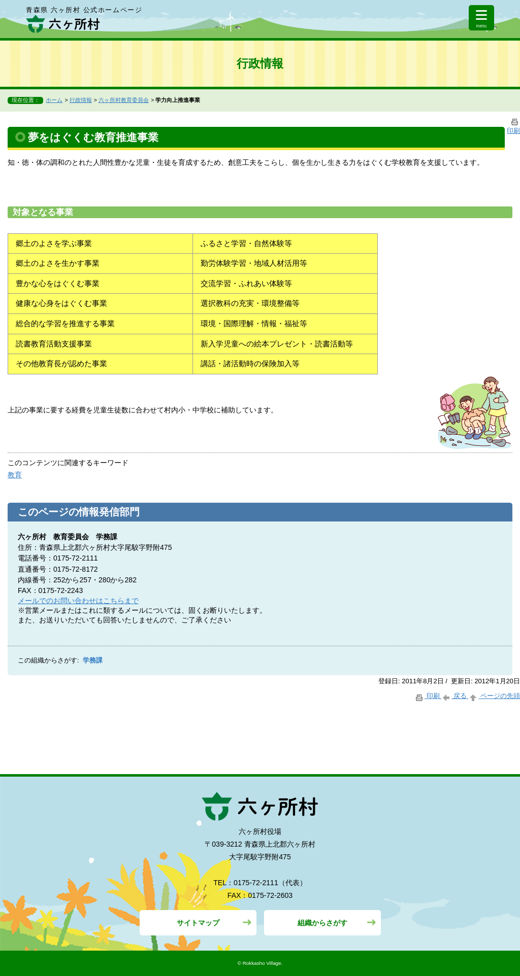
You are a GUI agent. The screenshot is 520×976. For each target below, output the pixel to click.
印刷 (427, 696)
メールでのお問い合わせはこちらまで (78, 601)
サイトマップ (198, 923)
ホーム (54, 100)
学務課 (93, 660)
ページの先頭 (494, 696)
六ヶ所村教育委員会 (124, 100)
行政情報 (81, 100)
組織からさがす (322, 923)
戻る (454, 696)
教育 (15, 475)
